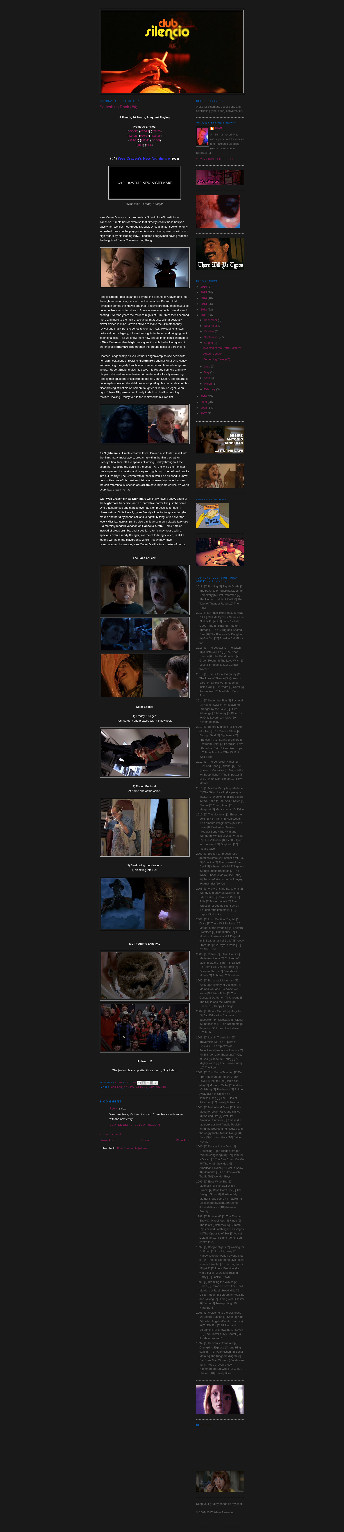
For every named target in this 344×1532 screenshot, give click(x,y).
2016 (204, 286)
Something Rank (135, 1087)
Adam (218, 128)
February (210, 389)
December (211, 320)
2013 (204, 303)
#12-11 (145, 140)
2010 (204, 396)
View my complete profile (215, 159)
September (211, 337)
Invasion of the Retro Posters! (222, 348)
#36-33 (133, 131)
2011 (204, 315)
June (207, 366)
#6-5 (149, 144)
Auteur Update (212, 353)
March (208, 383)
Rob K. (113, 1108)
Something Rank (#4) (216, 359)
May (207, 372)
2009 (204, 402)
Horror (116, 1087)
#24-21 (133, 135)
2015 (204, 292)
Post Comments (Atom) (132, 1148)
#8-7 (140, 144)
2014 (204, 298)
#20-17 (144, 135)
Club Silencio (172, 15)
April (207, 378)
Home (145, 1140)
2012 (204, 309)
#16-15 (156, 135)
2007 (204, 413)
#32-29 (144, 131)
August (209, 342)
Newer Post (107, 1140)
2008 (204, 407)
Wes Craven (157, 1087)
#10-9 (156, 140)
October (209, 331)
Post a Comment (110, 1134)
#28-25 (156, 131)
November (211, 325)
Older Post (183, 1140)
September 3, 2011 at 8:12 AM (134, 1124)
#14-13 (133, 140)
